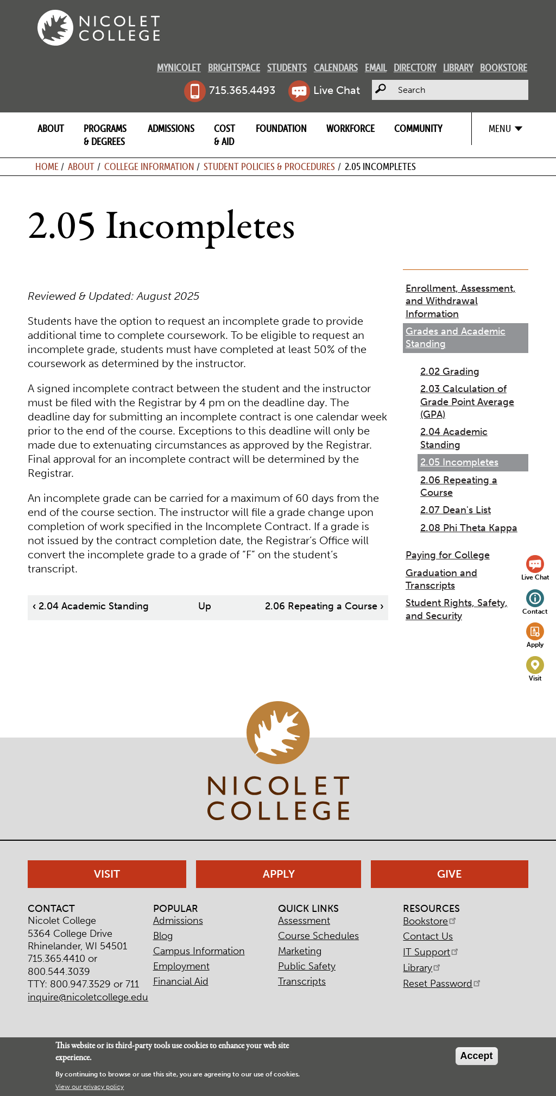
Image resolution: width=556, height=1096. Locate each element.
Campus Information (199, 951)
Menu (500, 128)
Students (287, 67)
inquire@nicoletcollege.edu (88, 997)
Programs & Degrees (105, 135)
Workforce (350, 128)
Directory (415, 67)
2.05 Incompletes (459, 462)
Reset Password (442, 984)
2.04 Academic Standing (91, 606)
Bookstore (503, 67)
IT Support (431, 952)
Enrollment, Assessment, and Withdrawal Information (461, 301)
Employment (181, 966)
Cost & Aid (224, 135)
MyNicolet (179, 67)
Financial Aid (180, 981)
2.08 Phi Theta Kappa (468, 528)
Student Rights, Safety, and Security (457, 609)
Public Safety (307, 966)
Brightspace (234, 67)
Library (458, 67)
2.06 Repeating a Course (324, 606)
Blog (163, 936)
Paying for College (448, 555)
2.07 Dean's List (455, 510)
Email (376, 67)
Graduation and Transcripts (441, 579)
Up (204, 606)
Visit (535, 678)
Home (47, 166)
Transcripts (302, 981)
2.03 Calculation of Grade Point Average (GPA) (467, 401)
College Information (149, 166)
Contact (535, 611)
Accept (476, 1055)
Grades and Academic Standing (456, 337)
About (50, 128)
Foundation (281, 128)
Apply (535, 644)
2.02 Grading (449, 371)
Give (449, 873)
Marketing (299, 951)
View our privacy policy (89, 1087)
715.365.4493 (242, 90)
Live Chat (336, 90)
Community (418, 128)
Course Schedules (318, 936)
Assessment (304, 921)
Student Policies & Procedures (269, 166)
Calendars (336, 67)
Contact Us (428, 936)
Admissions (171, 128)
